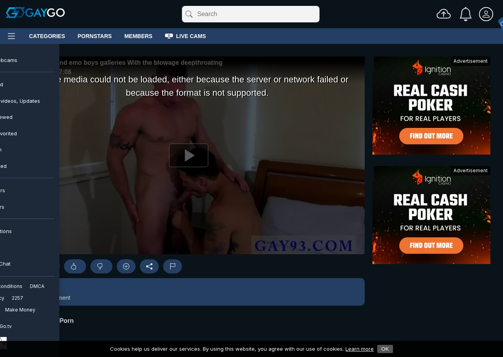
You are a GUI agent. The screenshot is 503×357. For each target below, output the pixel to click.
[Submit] (188, 14)
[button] (189, 292)
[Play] (189, 155)
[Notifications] (466, 14)
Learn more (359, 349)
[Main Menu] (11, 36)
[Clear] (317, 14)
